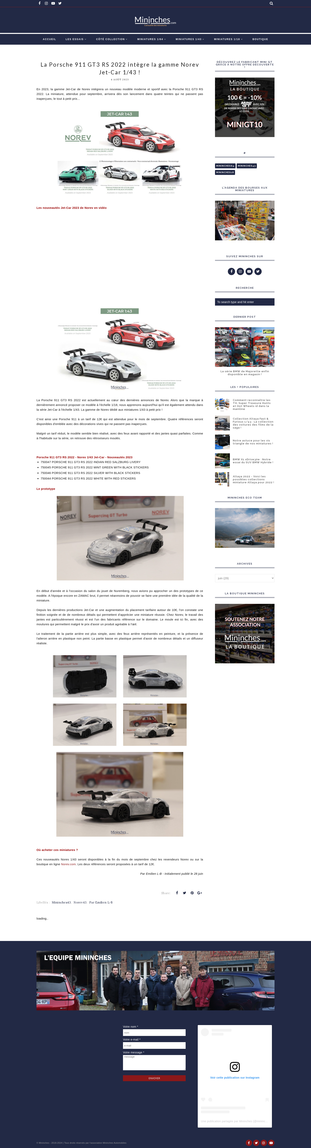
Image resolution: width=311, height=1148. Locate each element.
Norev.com (68, 864)
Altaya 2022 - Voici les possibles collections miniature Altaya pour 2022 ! (253, 479)
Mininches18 (225, 172)
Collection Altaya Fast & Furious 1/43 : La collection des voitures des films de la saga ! (253, 423)
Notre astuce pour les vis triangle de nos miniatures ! (253, 442)
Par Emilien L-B (101, 902)
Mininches (44, 1143)
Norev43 (80, 902)
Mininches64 (225, 166)
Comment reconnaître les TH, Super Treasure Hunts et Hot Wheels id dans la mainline (252, 404)
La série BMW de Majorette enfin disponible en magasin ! (245, 373)
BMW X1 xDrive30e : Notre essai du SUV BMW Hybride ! (253, 461)
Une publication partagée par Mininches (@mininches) (236, 1121)
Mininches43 (61, 902)
